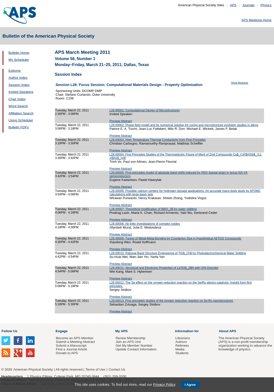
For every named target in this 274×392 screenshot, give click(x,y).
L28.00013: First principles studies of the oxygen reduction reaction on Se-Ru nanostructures (171, 301)
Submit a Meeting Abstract (75, 342)
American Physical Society (33, 369)
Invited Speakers (20, 92)
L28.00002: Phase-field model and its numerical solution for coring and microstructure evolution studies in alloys (183, 125)
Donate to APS (67, 353)
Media (180, 349)
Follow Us (9, 331)
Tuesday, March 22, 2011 (72, 110)
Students (182, 353)
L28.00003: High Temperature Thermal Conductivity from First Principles (157, 140)
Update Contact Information (136, 349)
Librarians (182, 338)
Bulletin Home (18, 53)
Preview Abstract (120, 121)
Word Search (18, 106)
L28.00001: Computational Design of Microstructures (144, 110)
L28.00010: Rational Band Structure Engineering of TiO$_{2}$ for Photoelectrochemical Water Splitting (177, 253)
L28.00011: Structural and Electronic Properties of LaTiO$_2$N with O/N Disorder (163, 268)
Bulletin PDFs (18, 127)
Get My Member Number (134, 345)
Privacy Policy (164, 385)
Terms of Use (95, 369)
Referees (182, 345)
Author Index (17, 77)
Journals (248, 5)
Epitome (14, 71)
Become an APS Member (74, 338)
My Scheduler (18, 60)
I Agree (190, 385)
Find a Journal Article (71, 349)
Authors (181, 342)
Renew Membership (130, 338)
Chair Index (17, 99)
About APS (227, 331)
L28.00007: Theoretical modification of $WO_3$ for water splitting (153, 209)
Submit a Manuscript (71, 345)
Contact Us (117, 369)
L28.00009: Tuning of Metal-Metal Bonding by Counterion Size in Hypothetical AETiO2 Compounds (175, 238)
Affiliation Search (21, 113)
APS (233, 5)
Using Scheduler (20, 120)
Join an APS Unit (128, 342)
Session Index (18, 85)
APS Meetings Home (256, 20)
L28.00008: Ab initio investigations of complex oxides (144, 224)
